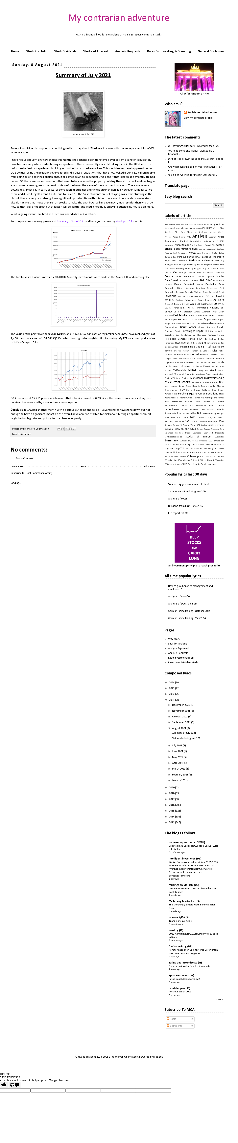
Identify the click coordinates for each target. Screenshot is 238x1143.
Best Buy (219, 261)
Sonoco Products (211, 429)
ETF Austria (203, 304)
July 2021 (177, 745)
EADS (213, 296)
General (206, 323)
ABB (182, 224)
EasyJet (220, 296)
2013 (172, 822)
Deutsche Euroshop (195, 288)
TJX (182, 448)
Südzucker (219, 437)
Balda (221, 253)
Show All (220, 1000)
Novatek (204, 386)
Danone (182, 281)
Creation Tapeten (205, 277)
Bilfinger (169, 265)
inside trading (196, 346)
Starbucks (219, 433)
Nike (221, 382)
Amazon (168, 237)
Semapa (168, 425)
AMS (189, 237)
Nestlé (208, 382)
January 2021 (179, 780)
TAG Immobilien (216, 441)
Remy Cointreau (190, 410)
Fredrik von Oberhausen (202, 112)
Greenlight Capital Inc (196, 331)
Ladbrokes (219, 359)
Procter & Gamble (214, 402)
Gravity (178, 331)
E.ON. (207, 296)
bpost (172, 269)
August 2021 (179, 728)
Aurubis (202, 249)
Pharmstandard (171, 398)
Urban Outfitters (195, 453)
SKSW (177, 429)
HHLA (199, 339)
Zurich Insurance (208, 464)
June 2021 (178, 751)
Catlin (221, 269)
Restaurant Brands (213, 410)
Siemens (219, 425)
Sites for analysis (177, 643)
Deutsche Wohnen (193, 292)
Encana (208, 300)
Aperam (213, 237)
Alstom (213, 232)
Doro (196, 296)
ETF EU (213, 304)
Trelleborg (208, 449)
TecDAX (200, 445)
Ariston (207, 241)
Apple (221, 237)
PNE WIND (205, 398)
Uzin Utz (220, 453)
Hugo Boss (186, 343)
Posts (171, 1019)
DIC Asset (219, 292)
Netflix (215, 382)
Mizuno (177, 374)
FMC (214, 315)
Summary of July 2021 (184, 732)
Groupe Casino (217, 331)
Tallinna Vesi (178, 445)
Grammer (169, 331)
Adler (167, 228)
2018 (172, 793)
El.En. (172, 300)
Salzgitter (211, 417)
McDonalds (179, 370)
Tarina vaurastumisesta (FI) (185, 962)
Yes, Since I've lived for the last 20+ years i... (192, 175)
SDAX (221, 421)
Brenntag (180, 269)
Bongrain (208, 265)
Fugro (207, 319)
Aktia (183, 232)
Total (187, 449)
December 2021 (181, 705)
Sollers (200, 429)
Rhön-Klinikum (185, 414)
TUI (215, 449)
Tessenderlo (217, 444)
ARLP (215, 241)
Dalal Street (171, 280)
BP (166, 268)
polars (214, 398)
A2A (166, 224)
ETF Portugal (199, 308)
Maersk (206, 366)
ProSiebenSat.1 (172, 406)
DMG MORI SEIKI (186, 296)
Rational (212, 406)
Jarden (186, 351)
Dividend (171, 296)
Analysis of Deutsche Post (182, 603)
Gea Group (197, 324)
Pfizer (221, 394)
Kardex (187, 355)
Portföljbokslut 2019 (180, 991)
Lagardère (169, 363)
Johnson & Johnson (201, 351)
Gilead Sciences (207, 327)
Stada (187, 433)
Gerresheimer (171, 327)
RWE (192, 417)
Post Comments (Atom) (39, 473)
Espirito (177, 304)
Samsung (169, 421)
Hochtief (213, 339)
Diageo (212, 292)
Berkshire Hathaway (201, 260)
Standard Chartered (203, 433)
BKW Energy (179, 265)
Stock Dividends (65, 51)
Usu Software (209, 453)
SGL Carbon (202, 425)
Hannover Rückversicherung (210, 335)
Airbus (216, 228)
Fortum (221, 316)
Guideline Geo (172, 335)
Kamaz (180, 355)
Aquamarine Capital (176, 241)
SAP (187, 421)
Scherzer (194, 421)
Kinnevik (204, 355)
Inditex (221, 343)
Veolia (167, 456)
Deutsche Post (215, 288)
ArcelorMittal (196, 241)
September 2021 (181, 722)
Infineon (183, 347)
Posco (167, 402)
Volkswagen (194, 456)
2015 (172, 810)
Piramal (196, 398)
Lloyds (168, 366)
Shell (211, 425)
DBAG (209, 280)
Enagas (201, 300)
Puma (184, 406)
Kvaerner (210, 359)
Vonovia (205, 456)
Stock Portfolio (36, 51)
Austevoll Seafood (215, 249)
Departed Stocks (193, 284)
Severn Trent (189, 425)
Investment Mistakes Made (183, 662)
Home (15, 51)
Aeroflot (181, 228)
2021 (172, 700)
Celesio (168, 273)
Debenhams (218, 281)
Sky (182, 429)
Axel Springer (203, 253)
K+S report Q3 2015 (179, 513)
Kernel (195, 354)
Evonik (214, 312)
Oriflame (206, 390)
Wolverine (219, 460)
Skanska (169, 429)
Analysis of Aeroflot (179, 596)
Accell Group (210, 224)
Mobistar (190, 374)
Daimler (220, 276)
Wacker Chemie (217, 456)
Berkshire (182, 261)
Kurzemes (200, 359)
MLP (184, 374)
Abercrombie (191, 224)
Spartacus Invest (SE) (181, 975)
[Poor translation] (14, 1085)
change (182, 273)
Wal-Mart (169, 460)
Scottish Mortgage (208, 421)
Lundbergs (197, 366)
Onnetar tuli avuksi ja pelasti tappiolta (189, 966)
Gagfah (221, 320)
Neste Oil (199, 382)
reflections (172, 409)
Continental (189, 276)
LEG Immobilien (203, 363)
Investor (177, 351)
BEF (210, 257)
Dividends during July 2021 (187, 738)
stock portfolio (125, 221)
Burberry (189, 269)
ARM (222, 241)
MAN (222, 366)
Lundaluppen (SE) (179, 988)
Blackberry (191, 265)
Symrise (203, 441)
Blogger (157, 1056)
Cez (175, 272)
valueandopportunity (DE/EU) (187, 842)
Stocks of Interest (95, 51)
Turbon (221, 449)
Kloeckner (213, 355)
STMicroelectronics (173, 437)
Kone (222, 355)
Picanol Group (185, 398)
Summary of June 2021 (71, 221)
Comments (174, 1026)
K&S (214, 350)
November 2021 (181, 710)
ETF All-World (189, 304)
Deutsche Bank (214, 284)
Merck (213, 370)
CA (208, 269)
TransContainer (196, 449)
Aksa (177, 232)
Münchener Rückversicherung (207, 378)
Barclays (181, 257)
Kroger (168, 359)
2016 (172, 805)
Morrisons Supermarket (207, 374)
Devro (205, 292)
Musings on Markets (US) (184, 885)
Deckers (168, 285)
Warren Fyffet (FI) (179, 917)
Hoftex (221, 339)
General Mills (217, 324)
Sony (222, 429)
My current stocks (177, 382)
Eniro (221, 300)
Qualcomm (201, 406)
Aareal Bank (174, 224)
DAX (202, 280)
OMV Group (186, 390)
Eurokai (197, 312)
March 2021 (179, 768)
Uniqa (183, 453)
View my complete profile (198, 117)
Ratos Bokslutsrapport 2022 (184, 979)
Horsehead (170, 343)
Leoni (214, 363)
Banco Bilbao (170, 257)
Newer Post (18, 466)
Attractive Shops (190, 249)
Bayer (205, 257)
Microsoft (169, 374)
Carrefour (214, 269)
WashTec (178, 460)
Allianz (205, 232)
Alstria (221, 232)
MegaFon (203, 371)
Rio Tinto (197, 413)
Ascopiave (169, 245)
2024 (172, 682)
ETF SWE (178, 312)
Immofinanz (211, 343)
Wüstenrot (170, 464)
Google (220, 327)
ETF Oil (187, 308)
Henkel (192, 339)
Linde (221, 362)
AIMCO (209, 228)
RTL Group (182, 417)
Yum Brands (193, 464)
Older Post (149, 466)
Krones (175, 359)
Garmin (179, 324)
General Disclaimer (211, 51)
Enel (215, 300)
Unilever (169, 453)
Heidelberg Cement (175, 339)
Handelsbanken (188, 335)
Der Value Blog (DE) (180, 946)
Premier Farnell (193, 402)
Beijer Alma (171, 261)
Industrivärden (171, 347)
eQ (172, 304)
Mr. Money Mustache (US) (184, 901)
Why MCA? (174, 639)
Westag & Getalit (191, 460)
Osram (221, 390)
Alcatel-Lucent (193, 232)
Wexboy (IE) (176, 930)
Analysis (200, 236)
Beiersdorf (218, 257)
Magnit (214, 366)
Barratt (190, 257)
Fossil (167, 320)
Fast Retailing (180, 315)
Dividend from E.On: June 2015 (185, 506)
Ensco (167, 304)
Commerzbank (173, 276)
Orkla (213, 390)
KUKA (192, 359)
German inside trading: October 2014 (189, 611)
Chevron (191, 273)
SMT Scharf (190, 429)
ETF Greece (175, 308)
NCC (192, 382)
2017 (172, 799)
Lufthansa (185, 366)
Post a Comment (25, 458)
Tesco (207, 445)
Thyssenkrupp (172, 449)
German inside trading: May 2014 (187, 618)
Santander (179, 421)
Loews (175, 366)
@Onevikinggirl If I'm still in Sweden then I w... (194, 146)
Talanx (168, 444)
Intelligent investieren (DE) (185, 858)
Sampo (221, 417)
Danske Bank (192, 281)
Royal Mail (170, 417)
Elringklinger (190, 300)
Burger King (200, 269)
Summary (25, 434)
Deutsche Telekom (174, 292)
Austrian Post (171, 253)
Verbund (175, 456)
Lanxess (190, 362)
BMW (200, 265)
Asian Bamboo (183, 245)
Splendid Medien (174, 433)
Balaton (214, 253)
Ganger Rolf (170, 324)
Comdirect (219, 273)
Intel (208, 346)
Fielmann (207, 316)
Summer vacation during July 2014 (187, 491)
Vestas (183, 456)
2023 (172, 688)
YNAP (184, 464)
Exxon (221, 312)
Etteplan (188, 312)
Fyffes (214, 320)
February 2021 (180, 774)
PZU (191, 406)
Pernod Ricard (171, 394)
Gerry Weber (188, 327)
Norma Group (184, 386)
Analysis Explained (178, 648)
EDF (166, 300)
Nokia (167, 386)
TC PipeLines (191, 445)
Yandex (178, 464)
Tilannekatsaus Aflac (180, 921)
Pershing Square (187, 393)
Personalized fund (208, 393)
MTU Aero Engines (180, 378)
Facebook (169, 316)
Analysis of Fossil (177, 498)
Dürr (201, 296)
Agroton (196, 228)
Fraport (174, 320)
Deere (177, 284)
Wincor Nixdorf (207, 460)
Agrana (188, 228)
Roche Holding (210, 414)
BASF (198, 256)
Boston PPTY (218, 265)
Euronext (206, 312)
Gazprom (187, 324)
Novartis (196, 386)
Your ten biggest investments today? (188, 484)
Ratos (221, 406)
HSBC (177, 343)
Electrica (179, 300)
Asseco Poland (204, 245)
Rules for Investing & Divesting (169, 51)
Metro (221, 371)
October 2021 (180, 716)
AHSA (202, 228)
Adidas (220, 224)
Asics (194, 245)
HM (205, 338)
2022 (172, 694)
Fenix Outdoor (195, 316)
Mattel (168, 371)
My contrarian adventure (119, 18)
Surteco (183, 441)
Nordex (174, 386)
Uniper (176, 452)
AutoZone (182, 253)
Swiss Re (193, 441)
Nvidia (212, 386)
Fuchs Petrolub (196, 320)
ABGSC (200, 224)
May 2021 (178, 757)
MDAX (192, 370)
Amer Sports (179, 237)
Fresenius (183, 319)
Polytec (221, 398)
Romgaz (220, 414)
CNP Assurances (205, 273)
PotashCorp (177, 402)
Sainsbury (200, 417)
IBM (204, 342)
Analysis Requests (127, 51)
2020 (172, 787)
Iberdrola (197, 343)
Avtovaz (192, 252)
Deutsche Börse (174, 288)
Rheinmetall (171, 413)
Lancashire (180, 363)
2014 (172, 816)
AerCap (173, 228)
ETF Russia (213, 307)
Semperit (177, 425)
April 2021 (178, 763)
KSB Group (184, 359)
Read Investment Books (181, 657)
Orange (196, 390)
